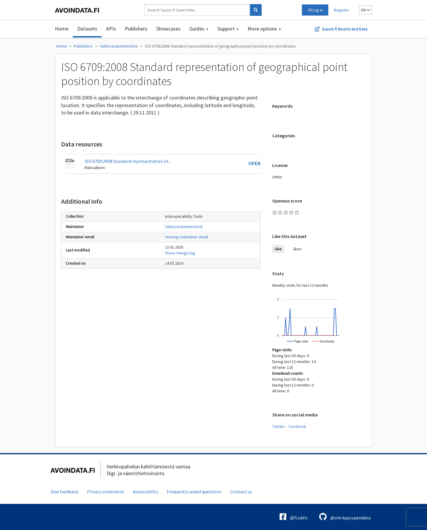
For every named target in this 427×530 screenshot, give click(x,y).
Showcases (168, 28)
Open (254, 163)
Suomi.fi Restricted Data (344, 29)
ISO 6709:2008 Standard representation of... (128, 161)
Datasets (87, 28)
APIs (111, 28)
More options (264, 28)
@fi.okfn (293, 517)
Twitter (278, 426)
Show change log (180, 253)
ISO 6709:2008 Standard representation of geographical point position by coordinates (220, 46)
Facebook (297, 426)
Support (228, 28)
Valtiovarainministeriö (119, 46)
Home (61, 28)
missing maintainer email (186, 236)
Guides (199, 28)
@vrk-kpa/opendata (345, 517)
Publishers (136, 28)
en (365, 10)
